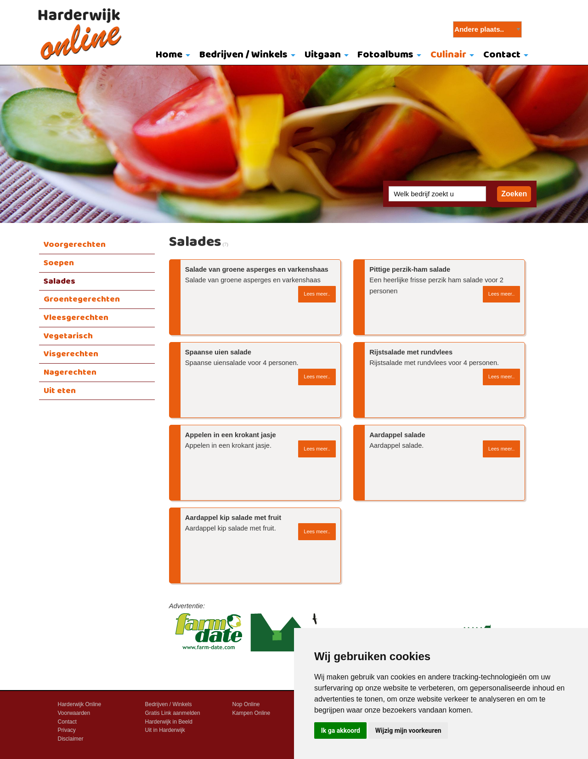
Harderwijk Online (80, 704)
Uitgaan (323, 55)
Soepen (59, 263)
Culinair (448, 55)
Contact (501, 55)
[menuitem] (171, 56)
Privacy (67, 730)
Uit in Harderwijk (165, 730)
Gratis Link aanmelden (172, 713)
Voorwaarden (74, 713)
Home (169, 55)
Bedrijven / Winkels (243, 55)
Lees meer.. (317, 294)
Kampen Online (251, 713)
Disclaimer (71, 739)
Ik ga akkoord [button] (340, 730)
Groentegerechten (82, 299)
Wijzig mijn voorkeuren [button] (408, 730)
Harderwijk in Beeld (168, 722)
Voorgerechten (75, 244)
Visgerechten (71, 354)
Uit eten (60, 391)
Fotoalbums (385, 55)
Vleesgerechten (76, 318)
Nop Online (246, 704)
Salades (59, 281)
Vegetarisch (68, 336)
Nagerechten (70, 372)
